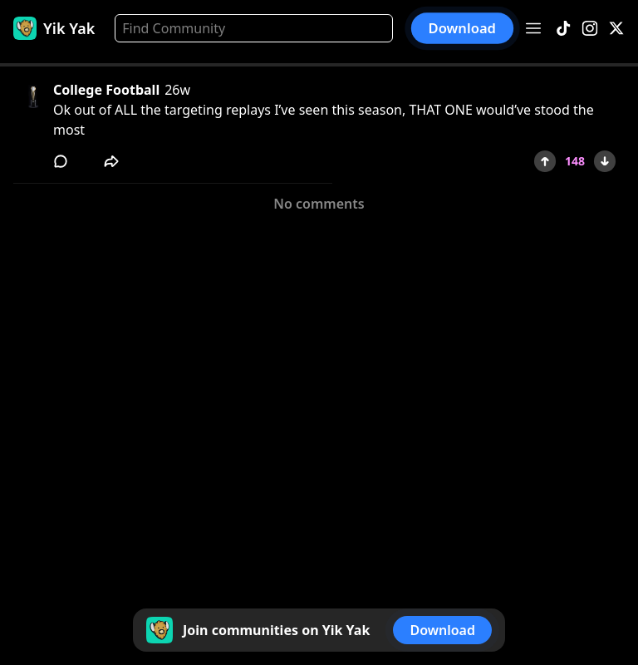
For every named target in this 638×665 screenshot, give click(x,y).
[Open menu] (533, 28)
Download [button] (463, 28)
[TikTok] (563, 29)
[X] (616, 29)
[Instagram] (590, 29)
